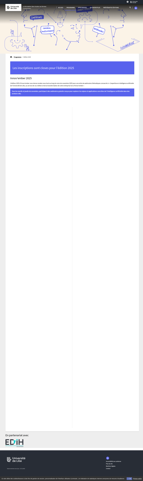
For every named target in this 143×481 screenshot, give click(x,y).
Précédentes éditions (111, 8)
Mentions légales (110, 466)
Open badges (82, 8)
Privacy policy (137, 478)
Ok (129, 478)
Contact (108, 468)
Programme (71, 8)
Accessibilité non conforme (113, 461)
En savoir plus (95, 8)
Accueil (60, 8)
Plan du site (109, 464)
